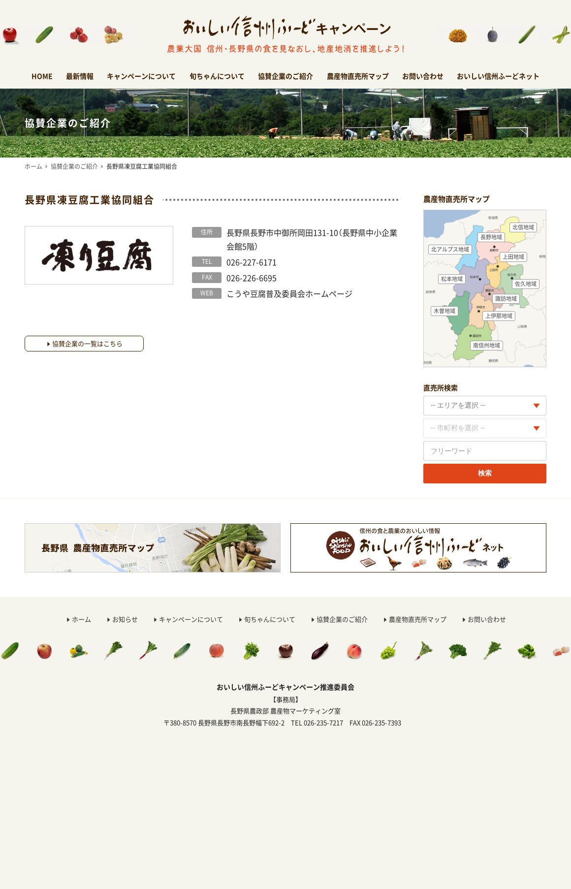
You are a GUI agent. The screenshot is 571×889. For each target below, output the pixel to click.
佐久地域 (526, 284)
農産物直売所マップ (358, 76)
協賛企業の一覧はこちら (87, 343)
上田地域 (513, 257)
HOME (42, 76)
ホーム (33, 166)
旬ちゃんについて (217, 76)
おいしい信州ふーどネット (498, 76)
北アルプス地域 (450, 249)
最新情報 (80, 76)
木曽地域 (444, 311)
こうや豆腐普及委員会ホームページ (289, 293)
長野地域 (491, 237)
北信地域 (523, 227)
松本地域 (452, 279)
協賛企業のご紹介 (285, 76)
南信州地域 (486, 345)
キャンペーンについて (141, 76)
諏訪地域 (506, 298)
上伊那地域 (498, 316)
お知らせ (125, 619)
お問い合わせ (423, 76)
